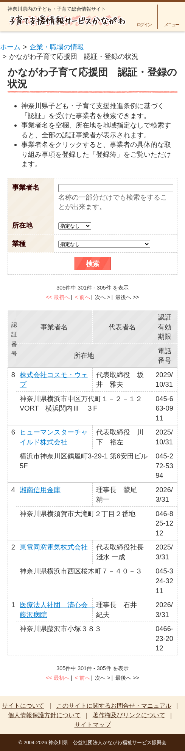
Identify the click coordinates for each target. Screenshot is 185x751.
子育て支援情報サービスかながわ (67, 20)
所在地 (22, 225)
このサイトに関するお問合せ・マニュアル (113, 705)
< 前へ (82, 297)
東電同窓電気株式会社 (54, 547)
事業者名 (25, 187)
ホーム (10, 47)
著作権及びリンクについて (129, 715)
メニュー (171, 24)
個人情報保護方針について (44, 715)
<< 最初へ (58, 297)
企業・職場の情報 (57, 47)
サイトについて (23, 705)
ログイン (144, 24)
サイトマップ (93, 724)
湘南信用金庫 (40, 490)
